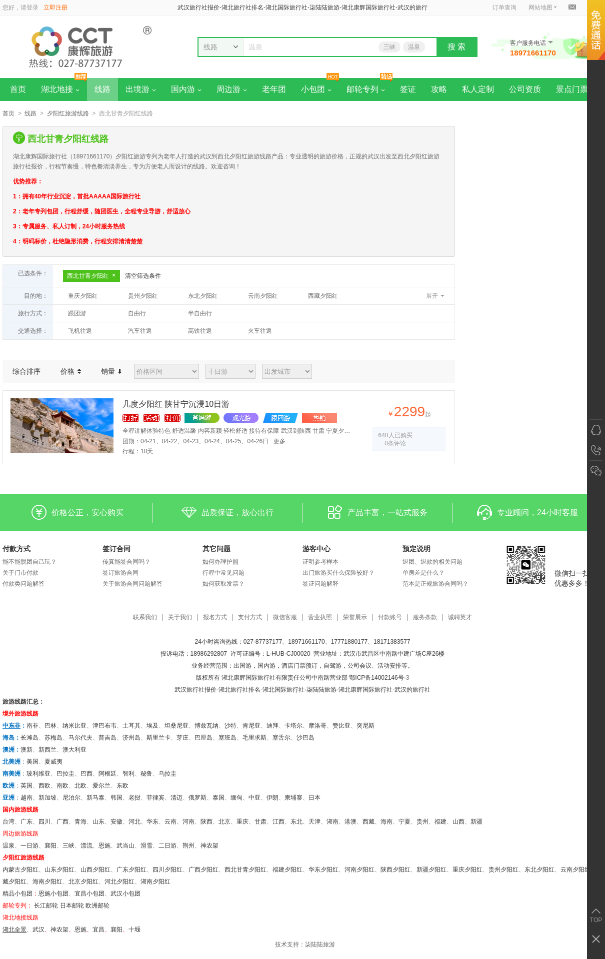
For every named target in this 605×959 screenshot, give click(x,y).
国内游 (186, 89)
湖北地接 (60, 89)
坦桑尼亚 (176, 725)
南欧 (62, 785)
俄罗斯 (197, 797)
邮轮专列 (365, 89)
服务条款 (425, 617)
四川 (44, 821)
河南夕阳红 (359, 869)
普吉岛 (107, 737)
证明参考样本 (320, 561)
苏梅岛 (53, 737)
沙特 (230, 725)
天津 (314, 821)
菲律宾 (155, 797)
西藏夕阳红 (323, 295)
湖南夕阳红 (155, 881)
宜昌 (98, 929)
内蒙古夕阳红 (20, 869)
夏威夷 (53, 761)
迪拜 (272, 725)
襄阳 (50, 845)
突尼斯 (365, 725)
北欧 (80, 785)
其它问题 (216, 549)
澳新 (26, 749)
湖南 (332, 821)
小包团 (316, 89)
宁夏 (404, 821)
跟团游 (77, 313)
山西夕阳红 (95, 869)
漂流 (86, 845)
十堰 (134, 929)
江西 (278, 821)
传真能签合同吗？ (126, 561)
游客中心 (316, 549)
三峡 (390, 46)
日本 (314, 797)
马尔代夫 (80, 737)
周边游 (231, 89)
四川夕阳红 (167, 869)
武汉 (38, 929)
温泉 (414, 46)
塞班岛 (227, 737)
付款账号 (390, 617)
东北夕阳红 (203, 295)
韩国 (116, 797)
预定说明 (416, 549)
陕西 (206, 821)
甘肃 (260, 821)
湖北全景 (14, 929)
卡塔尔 (293, 725)
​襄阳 (116, 929)
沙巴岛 (305, 737)
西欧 (44, 785)
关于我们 (180, 617)
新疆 (476, 821)
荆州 (188, 845)
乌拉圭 (167, 773)
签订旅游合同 (120, 572)
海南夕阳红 (47, 881)
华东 (152, 821)
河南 (188, 821)
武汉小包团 (125, 893)
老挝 (134, 797)
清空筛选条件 (143, 275)
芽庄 (182, 737)
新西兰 (47, 749)
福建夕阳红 (287, 869)
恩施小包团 (53, 893)
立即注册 (56, 7)
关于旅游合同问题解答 (132, 583)
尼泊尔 (71, 797)
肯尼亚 (251, 725)
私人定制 (478, 89)
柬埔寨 (293, 797)
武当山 (125, 845)
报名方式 (215, 617)
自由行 (137, 313)
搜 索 (457, 46)
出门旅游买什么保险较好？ (338, 572)
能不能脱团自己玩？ (29, 561)
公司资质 (525, 89)
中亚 (254, 797)
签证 (408, 89)
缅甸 (236, 797)
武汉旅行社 (189, 689)
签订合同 (116, 549)
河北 (134, 821)
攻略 (439, 89)
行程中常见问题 (223, 572)
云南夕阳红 (263, 295)
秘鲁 (146, 773)
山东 (98, 821)
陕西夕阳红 (395, 869)
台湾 (8, 821)
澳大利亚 (74, 749)
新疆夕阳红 (431, 869)
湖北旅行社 (233, 689)
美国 (32, 761)
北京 (224, 821)
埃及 (152, 725)
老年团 (274, 89)
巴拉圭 (65, 773)
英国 (26, 785)
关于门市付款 (20, 572)
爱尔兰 (101, 785)
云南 (170, 821)
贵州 (422, 821)
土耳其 (131, 725)
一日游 (29, 845)
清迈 (176, 797)
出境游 (141, 89)
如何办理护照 (220, 561)
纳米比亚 (74, 725)
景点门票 (572, 89)
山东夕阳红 (59, 869)
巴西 (86, 773)
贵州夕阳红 (143, 295)
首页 (18, 89)
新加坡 (47, 797)
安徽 (116, 821)
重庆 (242, 821)
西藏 (368, 821)
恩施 (104, 845)
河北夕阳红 (119, 881)
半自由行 (200, 313)
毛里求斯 (254, 737)
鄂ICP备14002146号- (377, 677)
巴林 (50, 725)
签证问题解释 (320, 583)
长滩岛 (29, 737)
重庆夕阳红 (83, 295)
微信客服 (285, 617)
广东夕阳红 (131, 869)
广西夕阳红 (203, 869)
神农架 (209, 845)
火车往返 (260, 330)
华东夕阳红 (323, 869)
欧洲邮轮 (98, 905)
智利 (128, 773)
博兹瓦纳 (206, 725)
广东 (26, 821)
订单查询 (504, 7)
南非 (32, 725)
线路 (102, 89)
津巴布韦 (104, 725)
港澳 (350, 821)
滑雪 (146, 845)
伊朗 (272, 797)
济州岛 (131, 737)
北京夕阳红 (83, 881)
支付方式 (250, 617)
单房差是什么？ (423, 572)
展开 (432, 295)
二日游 (167, 845)
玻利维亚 (38, 773)
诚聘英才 (460, 617)
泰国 (218, 797)
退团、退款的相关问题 (432, 561)
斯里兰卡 (158, 737)
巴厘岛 (203, 737)
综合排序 (26, 371)
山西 (458, 821)
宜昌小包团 (89, 893)
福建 (440, 821)
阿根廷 (107, 773)
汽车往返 (140, 330)
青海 (80, 821)
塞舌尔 (281, 737)
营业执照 (320, 617)
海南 (386, 821)
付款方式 (16, 549)
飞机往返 (80, 330)
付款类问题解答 (23, 583)
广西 (62, 821)
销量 (111, 371)
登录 (32, 7)
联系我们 (145, 617)
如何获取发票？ (223, 583)
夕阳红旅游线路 (68, 113)
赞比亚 (341, 725)
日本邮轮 (72, 905)
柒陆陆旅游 (320, 944)
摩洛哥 (317, 725)
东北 (296, 821)
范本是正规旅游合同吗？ (435, 583)
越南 (26, 797)
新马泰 (95, 797)
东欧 (122, 785)
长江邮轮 (46, 905)
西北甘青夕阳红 (91, 275)
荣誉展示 (355, 617)
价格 (70, 371)
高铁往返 (200, 330)
